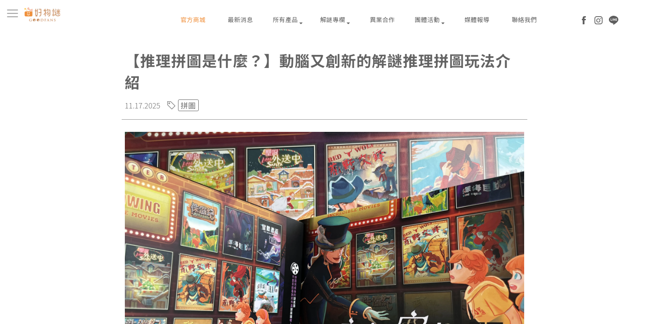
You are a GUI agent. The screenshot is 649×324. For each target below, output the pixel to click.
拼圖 (188, 105)
